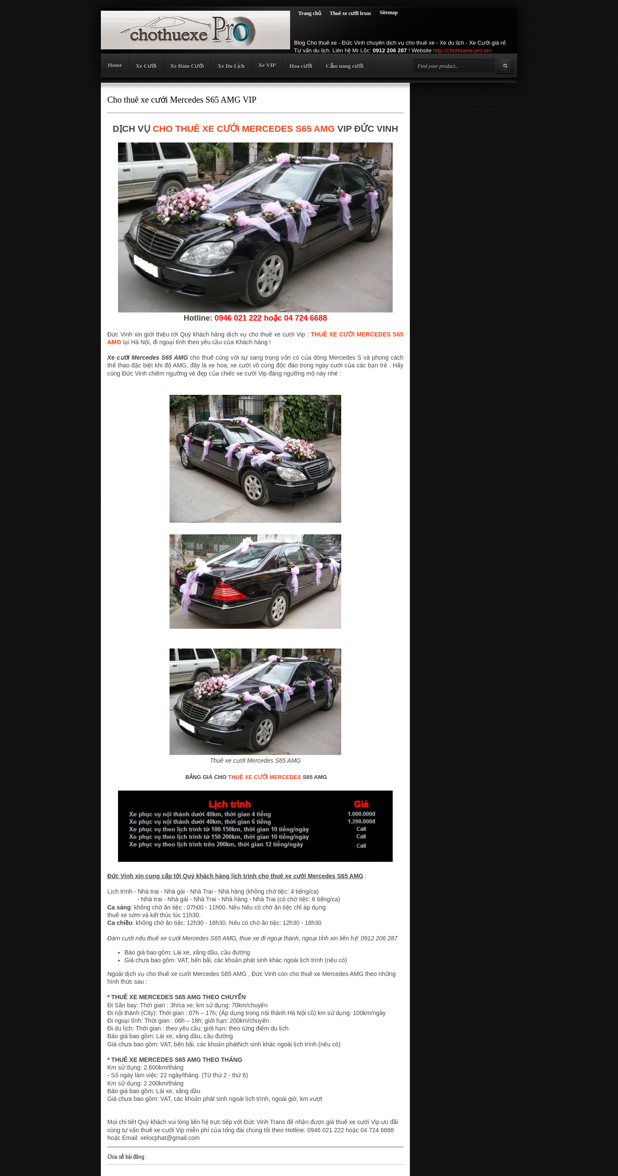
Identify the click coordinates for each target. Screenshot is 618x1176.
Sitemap (389, 12)
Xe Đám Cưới (187, 66)
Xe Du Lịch (231, 66)
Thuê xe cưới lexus (350, 13)
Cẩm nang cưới (345, 66)
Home (115, 65)
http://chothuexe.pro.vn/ (462, 50)
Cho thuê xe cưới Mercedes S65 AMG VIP (181, 99)
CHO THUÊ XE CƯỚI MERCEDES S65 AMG (244, 128)
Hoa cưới (301, 66)
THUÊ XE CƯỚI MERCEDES (264, 777)
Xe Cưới (146, 66)
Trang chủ (309, 13)
